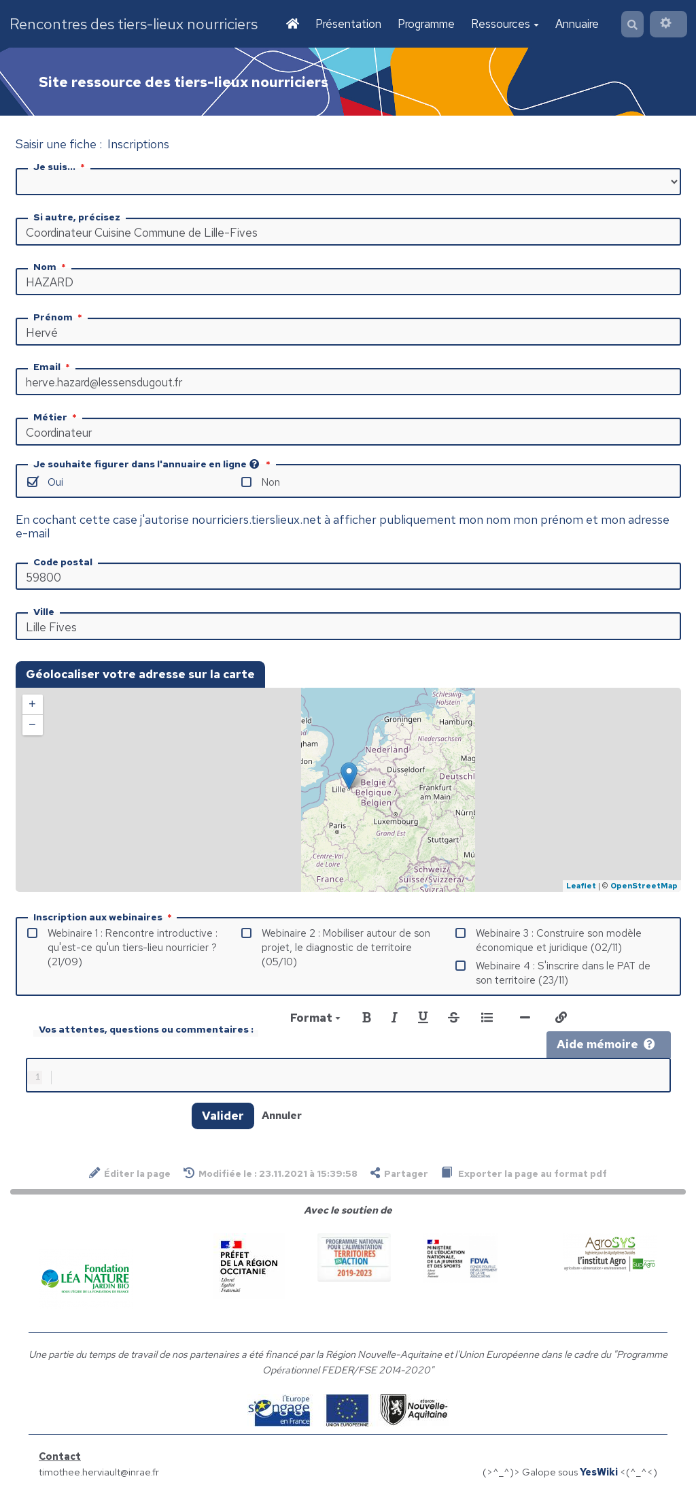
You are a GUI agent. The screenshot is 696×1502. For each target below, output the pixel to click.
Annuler (282, 1119)
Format (315, 1019)
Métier (56, 418)
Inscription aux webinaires (104, 918)
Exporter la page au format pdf (524, 1177)
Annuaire (575, 24)
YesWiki (599, 1475)
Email (53, 368)
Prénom (59, 318)
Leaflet (581, 887)
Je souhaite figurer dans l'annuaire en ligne (153, 465)
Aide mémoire (606, 1045)
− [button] (32, 726)
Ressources (504, 24)
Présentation (347, 24)
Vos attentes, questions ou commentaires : (146, 1030)
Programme (424, 24)
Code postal (62, 563)
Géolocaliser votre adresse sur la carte (140, 675)
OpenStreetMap (644, 887)
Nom (51, 268)
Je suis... (60, 168)
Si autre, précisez (76, 218)
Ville (43, 613)
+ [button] (32, 706)
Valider (223, 1119)
